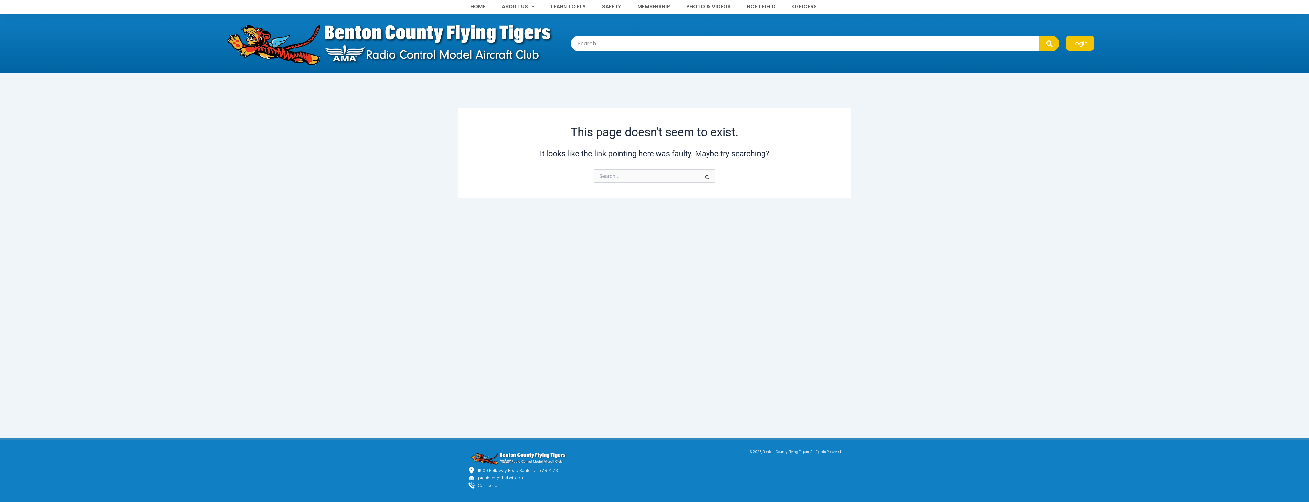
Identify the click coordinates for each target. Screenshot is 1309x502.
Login (1080, 43)
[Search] (1049, 43)
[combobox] (805, 43)
